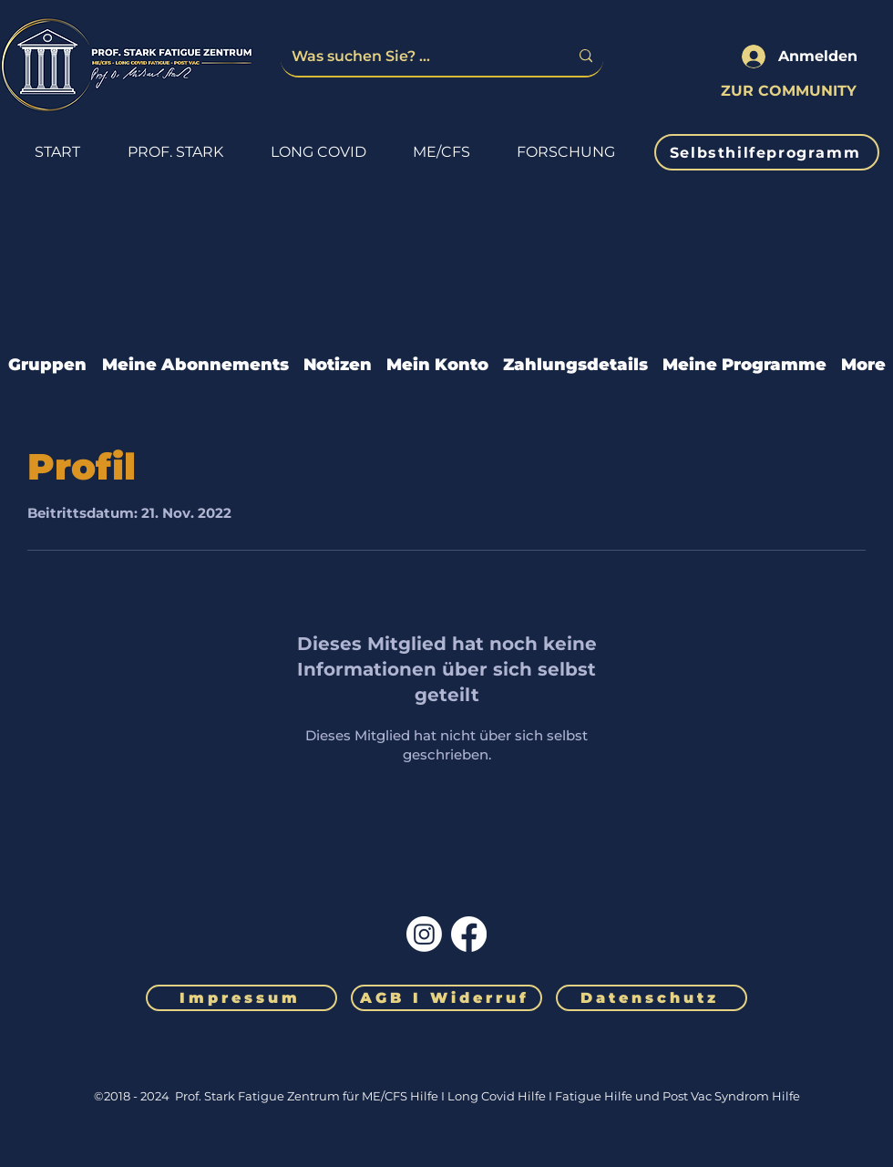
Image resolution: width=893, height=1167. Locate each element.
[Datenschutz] (651, 998)
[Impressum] (241, 998)
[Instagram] (424, 934)
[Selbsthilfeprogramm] (766, 152)
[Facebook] (469, 934)
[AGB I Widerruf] (446, 998)
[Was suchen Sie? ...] (416, 56)
